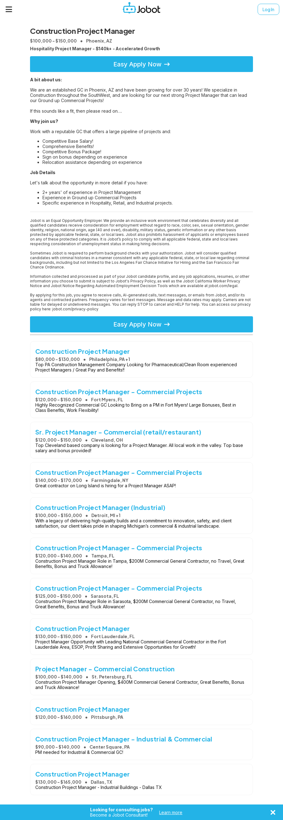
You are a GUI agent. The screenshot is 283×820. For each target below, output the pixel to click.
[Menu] (9, 9)
